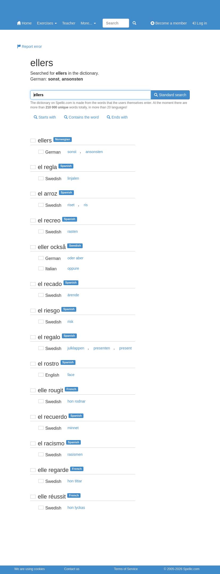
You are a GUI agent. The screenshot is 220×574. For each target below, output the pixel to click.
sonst (71, 152)
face (70, 375)
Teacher (68, 23)
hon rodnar (76, 401)
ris (86, 205)
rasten (72, 231)
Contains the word (81, 117)
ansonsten (94, 152)
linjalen (73, 178)
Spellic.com (191, 569)
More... (88, 23)
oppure (73, 268)
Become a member (169, 23)
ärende (73, 295)
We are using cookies (29, 569)
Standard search (170, 95)
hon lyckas (76, 507)
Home (24, 23)
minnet (73, 428)
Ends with (117, 117)
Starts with (45, 117)
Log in (199, 23)
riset (70, 205)
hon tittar (74, 481)
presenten (102, 348)
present (125, 348)
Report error (29, 46)
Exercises (47, 23)
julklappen (75, 348)
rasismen (75, 454)
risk (70, 321)
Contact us (71, 569)
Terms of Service (126, 569)
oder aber (75, 258)
